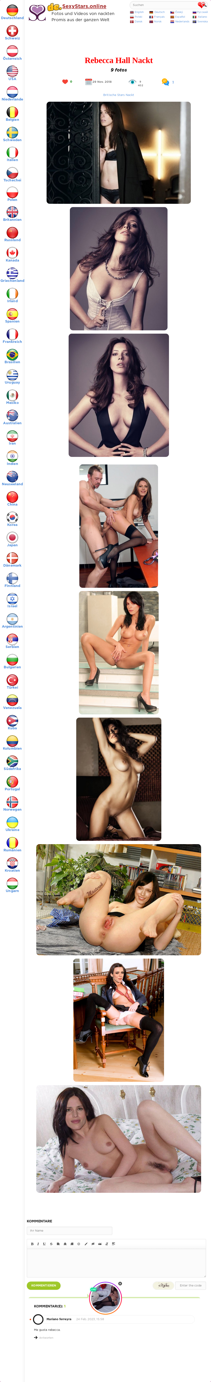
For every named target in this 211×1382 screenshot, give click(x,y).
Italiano (202, 17)
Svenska (202, 22)
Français (159, 17)
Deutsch (160, 12)
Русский (202, 12)
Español (180, 17)
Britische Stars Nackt (118, 95)
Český (179, 12)
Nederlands (182, 22)
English (139, 12)
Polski (138, 17)
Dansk (138, 22)
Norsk (158, 22)
